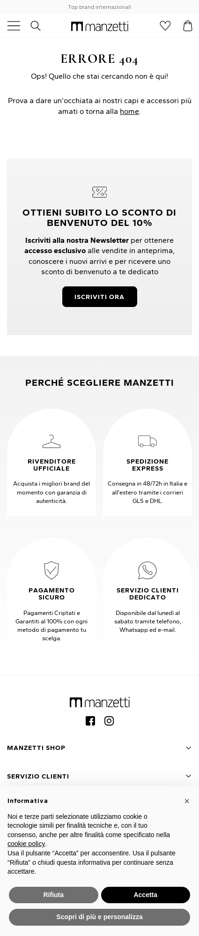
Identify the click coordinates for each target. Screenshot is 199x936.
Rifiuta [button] (53, 895)
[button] (186, 801)
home (129, 111)
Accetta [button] (145, 895)
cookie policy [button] (26, 843)
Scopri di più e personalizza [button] (99, 917)
